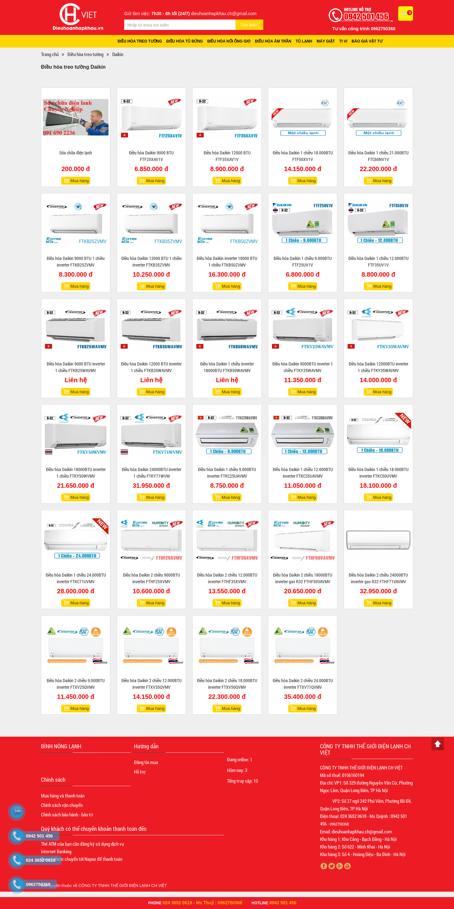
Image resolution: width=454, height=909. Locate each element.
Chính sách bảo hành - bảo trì (67, 814)
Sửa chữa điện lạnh (75, 153)
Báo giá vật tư (367, 41)
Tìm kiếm (249, 24)
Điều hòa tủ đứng (184, 41)
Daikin (117, 54)
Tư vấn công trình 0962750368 (363, 28)
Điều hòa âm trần (273, 41)
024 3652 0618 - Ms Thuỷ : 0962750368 (202, 902)
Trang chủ (50, 54)
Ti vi (343, 41)
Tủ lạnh (304, 41)
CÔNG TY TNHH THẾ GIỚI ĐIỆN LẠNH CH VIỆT (123, 885)
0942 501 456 (283, 902)
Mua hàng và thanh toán (62, 795)
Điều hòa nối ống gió (228, 41)
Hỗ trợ (139, 771)
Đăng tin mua (146, 762)
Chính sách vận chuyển (62, 805)
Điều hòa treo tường (140, 41)
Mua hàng (80, 180)
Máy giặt (326, 41)
